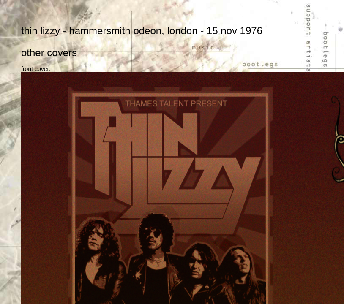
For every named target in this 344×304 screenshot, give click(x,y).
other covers (49, 52)
